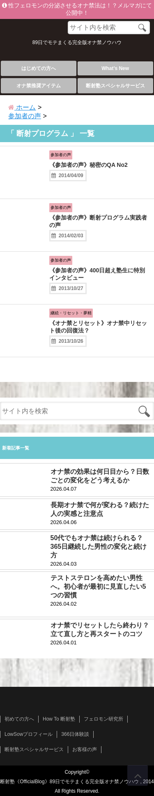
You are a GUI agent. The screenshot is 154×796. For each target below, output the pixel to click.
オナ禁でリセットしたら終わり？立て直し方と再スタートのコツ (100, 629)
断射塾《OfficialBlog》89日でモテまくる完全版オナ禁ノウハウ (69, 781)
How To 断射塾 (59, 719)
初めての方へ (19, 719)
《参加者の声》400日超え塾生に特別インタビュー (97, 274)
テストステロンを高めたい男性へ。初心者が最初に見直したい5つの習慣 (98, 586)
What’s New (115, 68)
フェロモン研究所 (103, 719)
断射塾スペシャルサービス (115, 86)
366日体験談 (75, 734)
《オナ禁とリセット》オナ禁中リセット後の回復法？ (98, 327)
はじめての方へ (38, 68)
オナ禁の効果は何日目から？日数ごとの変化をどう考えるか (100, 476)
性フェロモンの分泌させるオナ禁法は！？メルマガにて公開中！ (77, 9)
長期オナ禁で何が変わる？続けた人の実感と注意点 (100, 509)
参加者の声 (61, 154)
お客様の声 (84, 749)
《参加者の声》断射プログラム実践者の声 (98, 221)
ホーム (22, 107)
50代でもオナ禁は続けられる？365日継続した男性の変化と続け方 (99, 546)
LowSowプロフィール (29, 734)
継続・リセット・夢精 (71, 313)
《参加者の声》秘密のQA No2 (88, 165)
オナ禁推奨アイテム (38, 86)
